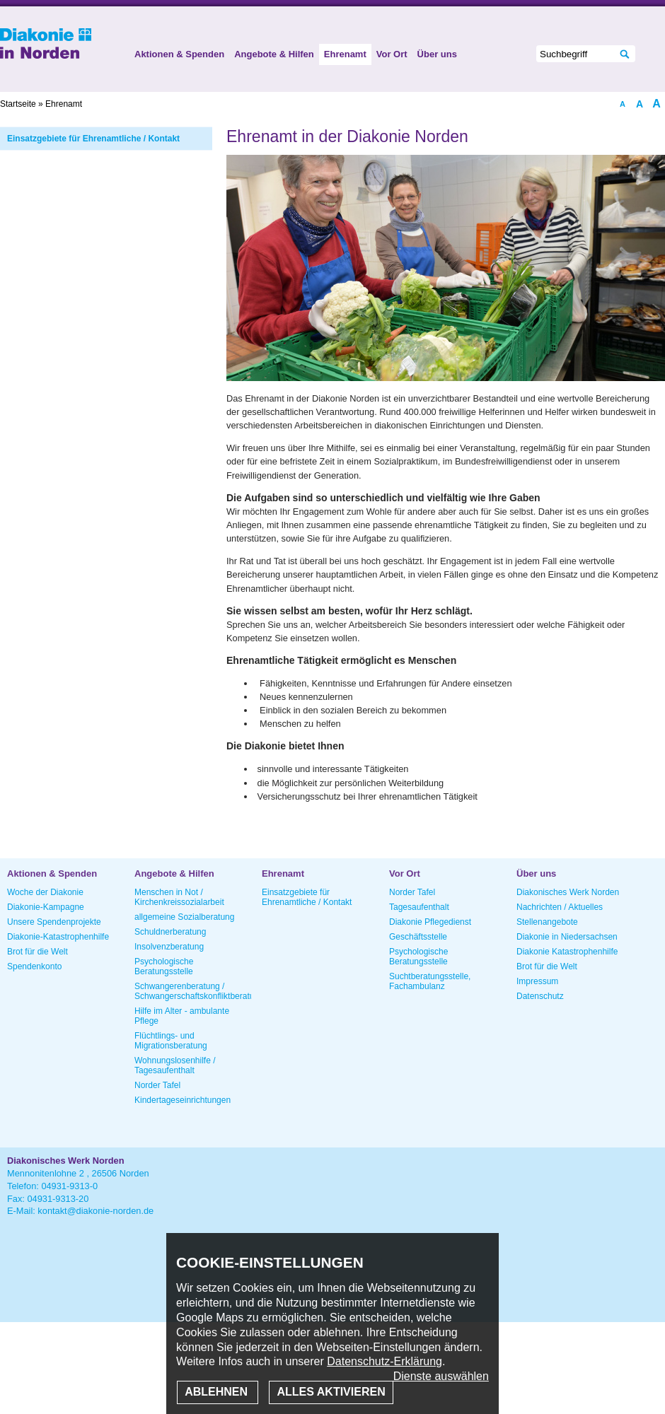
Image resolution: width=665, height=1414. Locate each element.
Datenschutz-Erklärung (384, 1361)
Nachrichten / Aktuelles (559, 907)
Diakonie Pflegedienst (430, 922)
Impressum (537, 981)
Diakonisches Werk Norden (567, 892)
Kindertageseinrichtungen (182, 1100)
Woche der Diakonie (45, 892)
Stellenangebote (547, 922)
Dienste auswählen (441, 1376)
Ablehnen (217, 1392)
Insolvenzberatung (169, 947)
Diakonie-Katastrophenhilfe (58, 937)
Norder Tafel (157, 1085)
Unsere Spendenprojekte (54, 922)
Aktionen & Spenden (179, 54)
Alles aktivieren (331, 1392)
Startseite (18, 104)
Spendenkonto (34, 966)
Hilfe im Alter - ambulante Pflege (181, 1016)
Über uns (437, 54)
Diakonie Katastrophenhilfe (567, 952)
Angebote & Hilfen (274, 54)
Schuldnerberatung (170, 932)
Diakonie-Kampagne (45, 907)
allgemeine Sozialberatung (184, 917)
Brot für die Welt (37, 952)
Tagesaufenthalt (419, 907)
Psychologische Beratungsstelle (163, 966)
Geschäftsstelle (418, 937)
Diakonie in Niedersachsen (567, 937)
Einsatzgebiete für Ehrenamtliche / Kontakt (93, 139)
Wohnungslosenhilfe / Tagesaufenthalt (175, 1065)
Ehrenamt (345, 54)
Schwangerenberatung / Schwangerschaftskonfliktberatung (192, 991)
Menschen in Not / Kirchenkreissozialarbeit (179, 897)
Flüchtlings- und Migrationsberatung (170, 1041)
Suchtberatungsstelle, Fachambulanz (429, 981)
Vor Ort (391, 54)
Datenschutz (540, 996)
